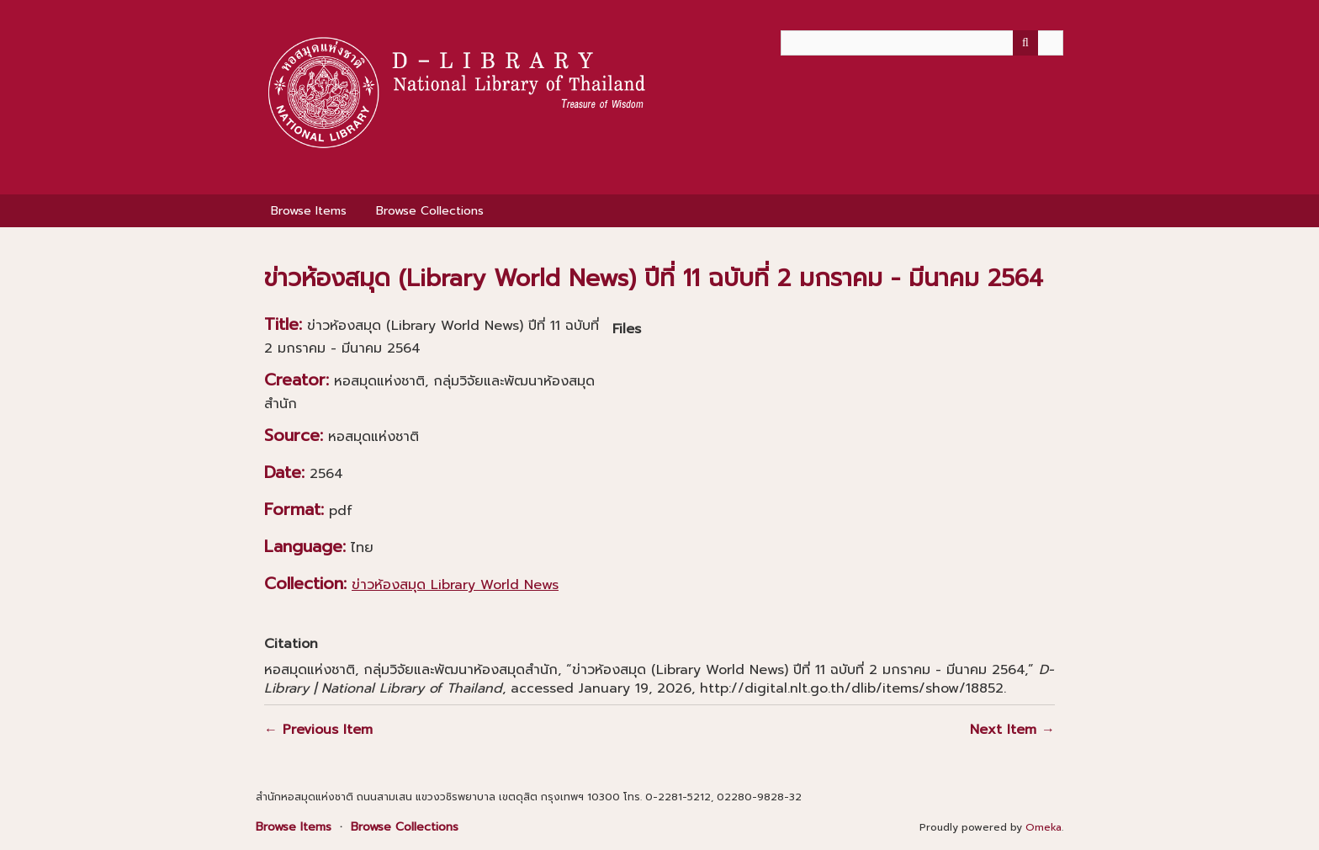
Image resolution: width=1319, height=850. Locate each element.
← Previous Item (318, 729)
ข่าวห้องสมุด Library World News (455, 585)
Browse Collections (430, 211)
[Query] (922, 43)
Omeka (1043, 827)
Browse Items (309, 211)
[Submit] (1025, 43)
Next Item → (1012, 729)
